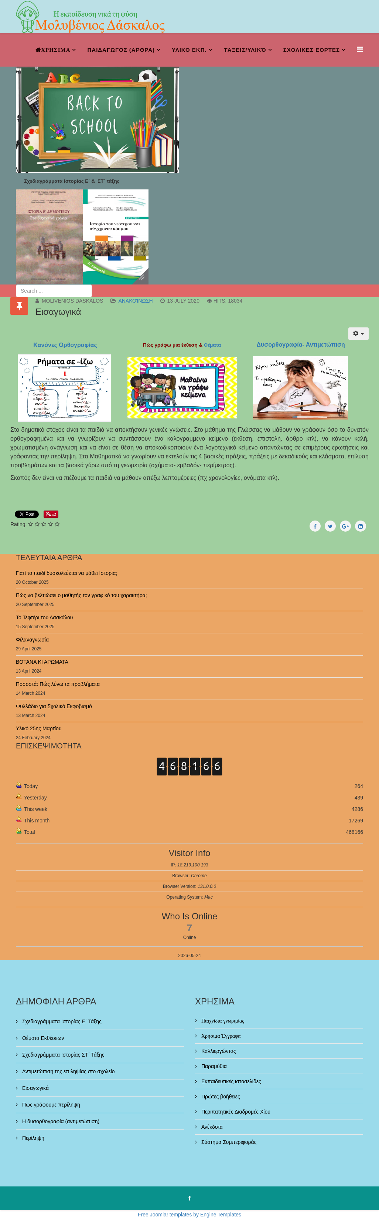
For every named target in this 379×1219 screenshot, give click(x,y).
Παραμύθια (213, 1066)
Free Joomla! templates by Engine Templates (189, 1215)
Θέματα (213, 345)
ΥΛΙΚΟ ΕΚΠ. (189, 50)
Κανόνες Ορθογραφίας (64, 345)
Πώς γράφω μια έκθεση (170, 345)
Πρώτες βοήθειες (220, 1097)
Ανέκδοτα (211, 1127)
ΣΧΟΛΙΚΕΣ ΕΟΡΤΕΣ (311, 50)
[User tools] (358, 333)
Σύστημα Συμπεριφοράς (228, 1142)
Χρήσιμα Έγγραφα (220, 1035)
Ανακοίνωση (135, 301)
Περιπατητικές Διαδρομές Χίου (235, 1112)
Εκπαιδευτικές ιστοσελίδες (230, 1081)
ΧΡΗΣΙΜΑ (55, 50)
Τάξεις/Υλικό (245, 50)
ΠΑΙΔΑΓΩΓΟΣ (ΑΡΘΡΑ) (121, 50)
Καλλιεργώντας (218, 1051)
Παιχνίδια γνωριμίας (222, 1020)
